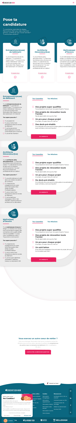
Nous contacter (36, 396)
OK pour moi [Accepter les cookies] (27, 415)
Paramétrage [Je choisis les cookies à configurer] (17, 415)
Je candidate (45, 136)
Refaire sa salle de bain (60, 406)
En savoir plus (15, 73)
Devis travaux (46, 413)
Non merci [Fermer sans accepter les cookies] (7, 415)
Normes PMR (57, 409)
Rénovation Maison (48, 404)
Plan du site (35, 402)
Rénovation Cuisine (48, 410)
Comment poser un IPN (60, 400)
